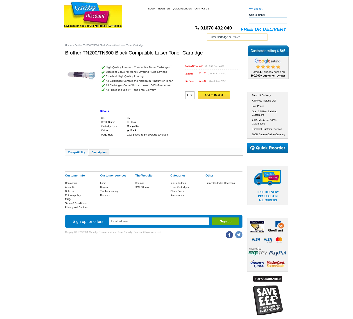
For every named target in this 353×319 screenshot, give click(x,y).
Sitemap (139, 183)
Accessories (177, 195)
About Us (70, 187)
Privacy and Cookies (76, 207)
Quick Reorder (182, 8)
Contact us (71, 183)
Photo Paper (177, 191)
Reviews (105, 195)
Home (74, 38)
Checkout (268, 20)
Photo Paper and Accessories (177, 38)
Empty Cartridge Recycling (220, 183)
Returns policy (73, 195)
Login (151, 8)
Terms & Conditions (75, 203)
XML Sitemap (142, 187)
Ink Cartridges (99, 38)
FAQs (68, 199)
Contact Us (202, 8)
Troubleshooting (109, 191)
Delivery (69, 191)
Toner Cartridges (133, 38)
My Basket (255, 8)
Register (164, 8)
